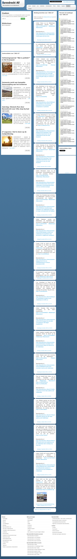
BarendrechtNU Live (7, 526)
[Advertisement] (16, 47)
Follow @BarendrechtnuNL (68, 1)
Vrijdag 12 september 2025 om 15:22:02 (44, 505)
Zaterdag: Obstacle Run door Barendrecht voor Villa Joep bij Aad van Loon (15, 109)
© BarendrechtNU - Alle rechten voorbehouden (62, 518)
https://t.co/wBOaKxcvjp (48, 489)
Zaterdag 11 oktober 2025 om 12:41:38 (44, 421)
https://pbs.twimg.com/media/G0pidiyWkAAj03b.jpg (45, 504)
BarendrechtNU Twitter (32, 544)
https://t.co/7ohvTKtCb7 (49, 457)
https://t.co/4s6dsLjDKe (41, 383)
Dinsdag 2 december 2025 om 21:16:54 (44, 190)
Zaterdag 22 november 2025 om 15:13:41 (44, 303)
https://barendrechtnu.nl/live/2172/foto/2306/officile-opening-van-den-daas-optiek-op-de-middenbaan (45, 416)
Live (38, 6)
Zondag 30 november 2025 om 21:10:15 (44, 239)
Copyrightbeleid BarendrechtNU (59, 521)
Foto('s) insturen (55, 530)
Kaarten (63, 6)
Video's (58, 6)
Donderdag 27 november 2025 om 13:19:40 (45, 278)
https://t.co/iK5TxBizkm (41, 409)
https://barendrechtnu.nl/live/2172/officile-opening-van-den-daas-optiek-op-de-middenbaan (45, 391)
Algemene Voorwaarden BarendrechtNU (60, 523)
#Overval (53, 65)
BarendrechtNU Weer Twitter (33, 547)
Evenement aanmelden (57, 532)
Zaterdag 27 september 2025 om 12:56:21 (44, 449)
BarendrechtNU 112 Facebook (34, 539)
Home (29, 6)
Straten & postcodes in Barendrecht (10, 546)
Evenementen (49, 6)
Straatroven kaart (6, 536)
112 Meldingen (6, 523)
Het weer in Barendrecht (8, 528)
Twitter (29, 523)
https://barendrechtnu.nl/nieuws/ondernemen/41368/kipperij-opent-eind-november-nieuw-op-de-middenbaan (45, 367)
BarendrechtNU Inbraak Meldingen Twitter (36, 549)
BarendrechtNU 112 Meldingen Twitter (35, 546)
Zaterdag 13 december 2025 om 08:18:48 (44, 140)
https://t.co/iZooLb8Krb (41, 358)
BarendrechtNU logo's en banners (59, 520)
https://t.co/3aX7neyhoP (41, 435)
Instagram (30, 526)
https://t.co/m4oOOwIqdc (42, 199)
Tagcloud (4, 545)
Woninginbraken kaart (7, 540)
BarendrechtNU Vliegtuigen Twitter (35, 552)
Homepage (5, 518)
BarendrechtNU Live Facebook (34, 537)
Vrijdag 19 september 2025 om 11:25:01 (44, 474)
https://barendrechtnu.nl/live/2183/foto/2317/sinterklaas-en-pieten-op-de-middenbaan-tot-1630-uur (45, 298)
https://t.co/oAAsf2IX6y (41, 96)
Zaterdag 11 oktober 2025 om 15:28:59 (44, 396)
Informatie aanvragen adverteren (59, 534)
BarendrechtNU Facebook (33, 535)
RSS (28, 521)
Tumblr (29, 530)
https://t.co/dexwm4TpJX (42, 149)
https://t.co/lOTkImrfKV (41, 223)
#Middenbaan (52, 26)
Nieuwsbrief (30, 520)
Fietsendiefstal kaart (7, 538)
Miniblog (4, 525)
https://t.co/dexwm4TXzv (44, 125)
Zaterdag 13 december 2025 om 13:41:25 (44, 110)
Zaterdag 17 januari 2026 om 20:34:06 (44, 54)
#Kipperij (53, 358)
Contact (29, 8)
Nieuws (4, 521)
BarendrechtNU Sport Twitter (34, 554)
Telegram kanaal (31, 528)
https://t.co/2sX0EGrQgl (41, 65)
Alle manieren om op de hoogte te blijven (36, 531)
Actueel (33, 6)
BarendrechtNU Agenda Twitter (34, 551)
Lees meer (27, 77)
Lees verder (5, 75)
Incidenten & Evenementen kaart (9, 535)
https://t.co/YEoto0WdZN (42, 312)
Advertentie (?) (67, 172)
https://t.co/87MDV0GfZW (42, 175)
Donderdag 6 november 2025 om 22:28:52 (44, 328)
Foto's (54, 6)
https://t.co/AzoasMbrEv (49, 335)
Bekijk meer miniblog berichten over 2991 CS (43, 509)
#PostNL (38, 459)
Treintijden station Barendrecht (9, 530)
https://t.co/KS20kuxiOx (41, 291)
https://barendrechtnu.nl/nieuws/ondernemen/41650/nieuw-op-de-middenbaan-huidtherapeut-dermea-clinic (45, 35)
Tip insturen (54, 529)
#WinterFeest (52, 149)
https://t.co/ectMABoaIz (43, 254)
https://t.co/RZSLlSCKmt (42, 382)
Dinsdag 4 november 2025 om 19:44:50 (44, 350)
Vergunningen (5, 541)
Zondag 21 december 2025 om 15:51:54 (44, 81)
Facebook (30, 525)
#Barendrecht (39, 27)
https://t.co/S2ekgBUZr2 (41, 26)
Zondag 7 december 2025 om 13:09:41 (44, 166)
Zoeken (68, 6)
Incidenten (42, 6)
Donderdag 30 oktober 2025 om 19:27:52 (44, 371)
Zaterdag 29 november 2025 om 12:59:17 (44, 267)
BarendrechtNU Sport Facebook (34, 540)
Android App (30, 518)
